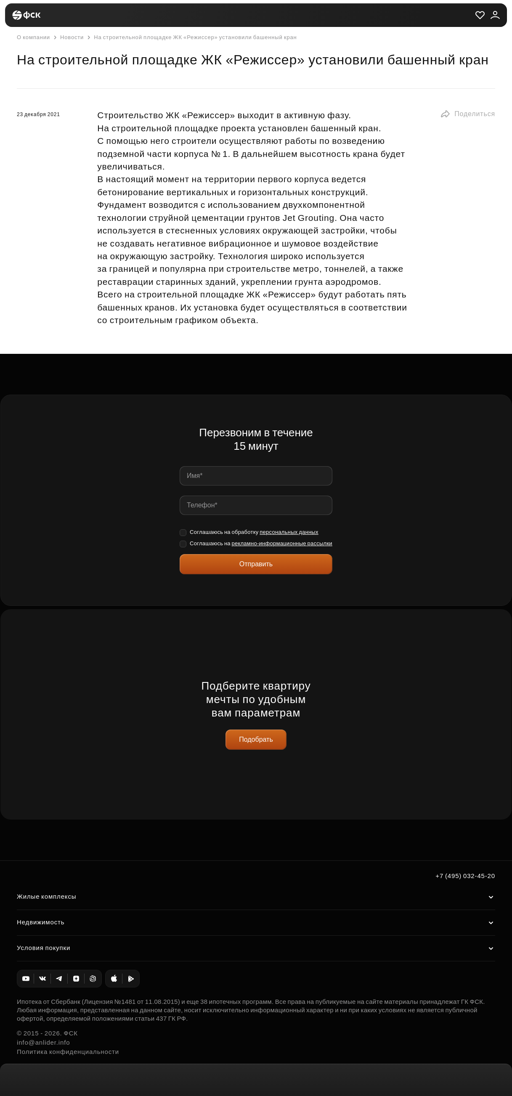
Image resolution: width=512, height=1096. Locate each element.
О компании (33, 37)
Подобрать (256, 739)
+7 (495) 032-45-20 (465, 875)
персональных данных (289, 532)
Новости (68, 37)
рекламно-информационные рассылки (281, 543)
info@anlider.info (43, 1042)
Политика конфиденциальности (68, 1051)
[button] (467, 114)
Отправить (256, 564)
